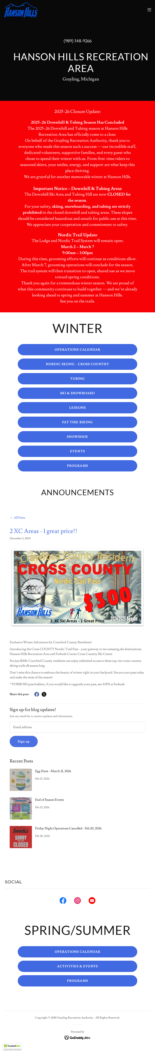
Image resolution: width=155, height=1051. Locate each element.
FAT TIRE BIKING (77, 422)
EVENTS (77, 451)
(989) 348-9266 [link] (78, 41)
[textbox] (77, 727)
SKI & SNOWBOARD (77, 393)
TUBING (77, 379)
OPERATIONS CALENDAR (77, 350)
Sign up (24, 741)
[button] (149, 10)
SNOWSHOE (77, 437)
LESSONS (77, 408)
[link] (21, 10)
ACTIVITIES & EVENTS (77, 966)
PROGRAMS (77, 466)
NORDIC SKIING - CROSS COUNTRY (77, 364)
